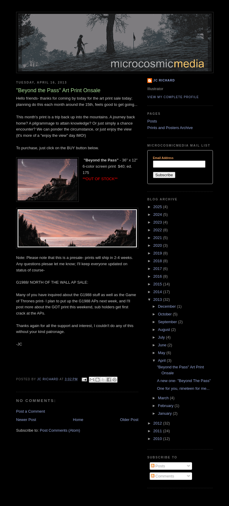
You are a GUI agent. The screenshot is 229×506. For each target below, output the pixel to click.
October (165, 314)
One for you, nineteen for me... (183, 388)
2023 (158, 222)
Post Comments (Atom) (60, 430)
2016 (158, 276)
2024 (158, 214)
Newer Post (26, 419)
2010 (158, 438)
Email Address (163, 158)
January (165, 413)
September (168, 322)
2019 (158, 253)
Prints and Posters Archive (170, 127)
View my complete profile (173, 97)
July (162, 337)
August (164, 329)
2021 (158, 237)
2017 (158, 268)
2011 (158, 431)
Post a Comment (30, 411)
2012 (158, 423)
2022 (158, 230)
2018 (158, 261)
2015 (158, 284)
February (166, 405)
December (167, 306)
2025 (158, 207)
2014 (158, 292)
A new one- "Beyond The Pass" (184, 380)
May (162, 353)
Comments (162, 476)
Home (78, 419)
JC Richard (164, 80)
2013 (158, 299)
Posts (152, 121)
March (164, 398)
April (162, 360)
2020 (158, 245)
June (163, 345)
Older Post (129, 419)
